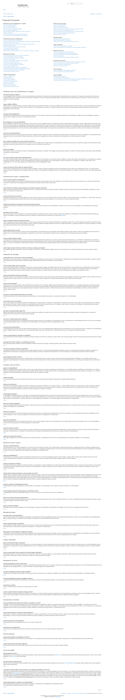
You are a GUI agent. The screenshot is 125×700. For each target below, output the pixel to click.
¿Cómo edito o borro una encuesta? (11, 61)
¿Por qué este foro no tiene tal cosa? (61, 77)
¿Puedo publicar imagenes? (9, 79)
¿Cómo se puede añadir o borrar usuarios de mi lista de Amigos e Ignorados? (69, 47)
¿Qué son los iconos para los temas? (11, 86)
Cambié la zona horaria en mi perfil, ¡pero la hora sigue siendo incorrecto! (18, 44)
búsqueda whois (17, 672)
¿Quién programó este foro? (59, 76)
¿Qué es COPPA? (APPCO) (9, 26)
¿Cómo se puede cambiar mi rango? (11, 49)
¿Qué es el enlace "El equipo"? (60, 34)
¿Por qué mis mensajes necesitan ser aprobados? (14, 69)
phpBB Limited (58, 654)
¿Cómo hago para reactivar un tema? (11, 71)
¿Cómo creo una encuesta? (9, 59)
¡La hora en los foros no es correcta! (11, 42)
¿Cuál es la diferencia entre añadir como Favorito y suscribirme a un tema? (69, 61)
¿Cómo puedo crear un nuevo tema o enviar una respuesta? (16, 55)
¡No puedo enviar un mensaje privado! (61, 38)
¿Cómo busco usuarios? (58, 55)
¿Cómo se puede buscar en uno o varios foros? (63, 51)
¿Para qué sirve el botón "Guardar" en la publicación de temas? (16, 68)
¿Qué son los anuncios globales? (10, 81)
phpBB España (57, 696)
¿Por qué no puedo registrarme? (10, 27)
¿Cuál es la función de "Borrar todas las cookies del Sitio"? (15, 35)
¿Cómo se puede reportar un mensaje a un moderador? (15, 67)
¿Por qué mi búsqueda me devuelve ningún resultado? (65, 53)
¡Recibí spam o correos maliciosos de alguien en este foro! (65, 41)
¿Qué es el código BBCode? (9, 75)
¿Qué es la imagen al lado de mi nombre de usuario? (14, 46)
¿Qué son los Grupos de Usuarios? (60, 27)
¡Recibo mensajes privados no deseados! (62, 40)
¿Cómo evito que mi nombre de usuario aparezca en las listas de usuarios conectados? (21, 41)
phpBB (62, 215)
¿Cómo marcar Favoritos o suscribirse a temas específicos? (66, 63)
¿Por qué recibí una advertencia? (10, 65)
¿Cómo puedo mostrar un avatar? (10, 48)
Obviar (4, 9)
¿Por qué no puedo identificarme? (10, 30)
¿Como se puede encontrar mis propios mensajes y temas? (66, 57)
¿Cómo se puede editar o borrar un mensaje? (13, 56)
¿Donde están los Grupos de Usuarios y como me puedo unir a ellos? (68, 28)
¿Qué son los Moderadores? (59, 26)
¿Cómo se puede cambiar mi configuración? (12, 40)
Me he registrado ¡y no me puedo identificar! (12, 28)
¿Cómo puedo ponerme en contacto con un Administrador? (65, 80)
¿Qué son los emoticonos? (9, 78)
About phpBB (14, 656)
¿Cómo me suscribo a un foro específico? (62, 64)
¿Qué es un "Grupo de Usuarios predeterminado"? (64, 32)
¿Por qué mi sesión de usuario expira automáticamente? (15, 34)
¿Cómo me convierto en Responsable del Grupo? (63, 30)
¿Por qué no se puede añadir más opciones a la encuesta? (15, 60)
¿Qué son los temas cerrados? (9, 85)
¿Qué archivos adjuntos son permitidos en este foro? (64, 70)
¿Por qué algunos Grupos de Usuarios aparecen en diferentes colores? (68, 31)
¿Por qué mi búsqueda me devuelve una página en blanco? (66, 54)
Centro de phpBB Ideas (69, 663)
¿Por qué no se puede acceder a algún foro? (12, 63)
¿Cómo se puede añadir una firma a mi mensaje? (13, 58)
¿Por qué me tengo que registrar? (10, 24)
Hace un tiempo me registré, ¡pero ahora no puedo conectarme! (16, 31)
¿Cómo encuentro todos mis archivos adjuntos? (63, 71)
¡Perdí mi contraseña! (7, 32)
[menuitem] (12, 13)
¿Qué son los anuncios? (8, 82)
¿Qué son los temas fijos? (8, 83)
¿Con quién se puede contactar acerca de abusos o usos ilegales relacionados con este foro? (73, 78)
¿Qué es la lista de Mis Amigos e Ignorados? (62, 45)
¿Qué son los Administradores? (60, 24)
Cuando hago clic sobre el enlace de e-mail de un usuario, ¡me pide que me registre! (21, 50)
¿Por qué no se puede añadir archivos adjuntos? (13, 64)
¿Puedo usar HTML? (7, 77)
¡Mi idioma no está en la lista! (9, 45)
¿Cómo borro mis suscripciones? (60, 65)
